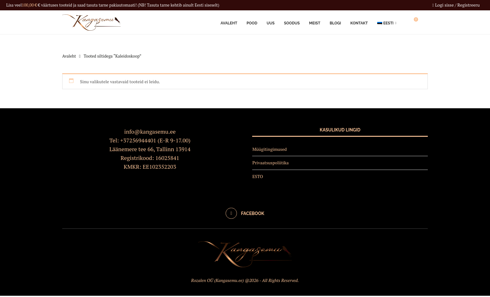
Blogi (335, 23)
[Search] (425, 22)
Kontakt (359, 23)
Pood (252, 23)
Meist (314, 23)
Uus (270, 23)
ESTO (257, 178)
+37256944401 (138, 141)
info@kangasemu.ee (150, 132)
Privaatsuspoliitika (270, 164)
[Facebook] (245, 214)
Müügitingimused (269, 150)
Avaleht (229, 23)
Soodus (292, 23)
